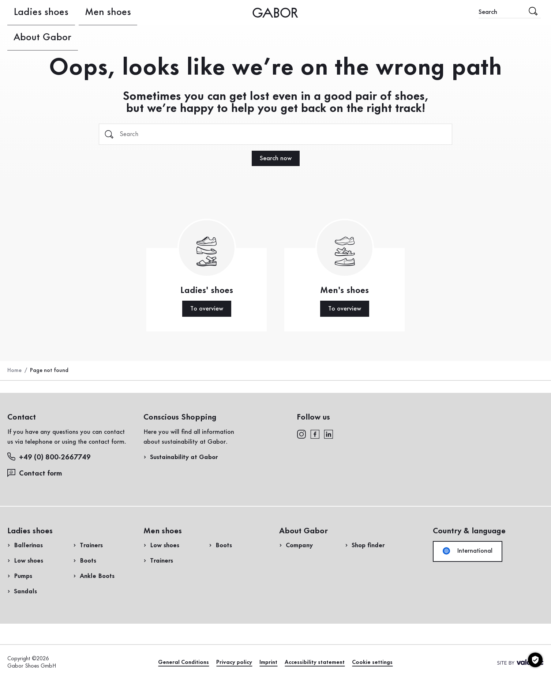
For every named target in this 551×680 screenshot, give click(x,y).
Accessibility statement (315, 662)
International (467, 551)
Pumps (23, 576)
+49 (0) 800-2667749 (49, 457)
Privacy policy (234, 662)
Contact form (34, 473)
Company (299, 545)
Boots (88, 561)
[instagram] (301, 433)
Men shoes (78, 12)
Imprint (268, 662)
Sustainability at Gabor (184, 457)
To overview (206, 309)
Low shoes (28, 561)
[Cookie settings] (535, 660)
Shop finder (368, 545)
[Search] (276, 134)
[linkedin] (328, 433)
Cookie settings (372, 662)
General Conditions (183, 662)
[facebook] (315, 433)
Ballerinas (28, 545)
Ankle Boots (97, 576)
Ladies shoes (26, 12)
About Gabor (132, 12)
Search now (276, 158)
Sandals (25, 591)
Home (14, 370)
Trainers (91, 545)
